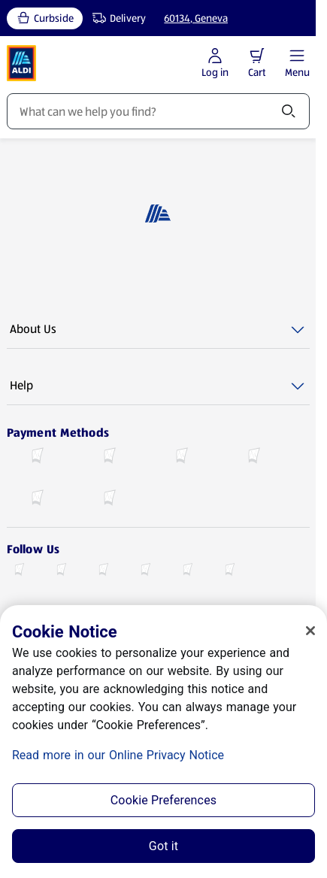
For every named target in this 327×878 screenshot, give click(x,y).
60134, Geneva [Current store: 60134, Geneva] (196, 18)
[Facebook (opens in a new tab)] (19, 571)
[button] (257, 56)
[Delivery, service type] (116, 18)
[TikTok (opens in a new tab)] (187, 571)
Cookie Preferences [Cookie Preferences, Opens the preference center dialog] (163, 800)
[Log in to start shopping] (215, 63)
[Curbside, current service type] (45, 18)
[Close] (310, 630)
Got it (163, 846)
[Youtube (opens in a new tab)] (145, 571)
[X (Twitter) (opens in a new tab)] (61, 571)
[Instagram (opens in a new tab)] (103, 571)
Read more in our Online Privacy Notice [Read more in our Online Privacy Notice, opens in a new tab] (118, 755)
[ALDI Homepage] (21, 63)
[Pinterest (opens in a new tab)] (229, 571)
